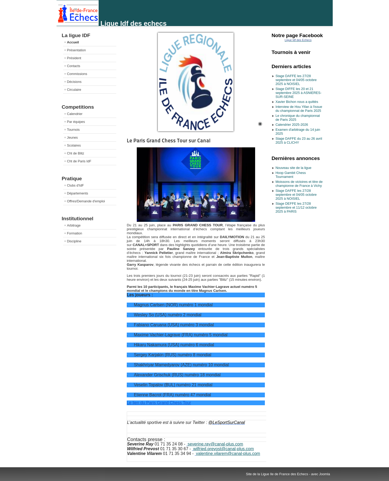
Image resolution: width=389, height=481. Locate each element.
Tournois (73, 130)
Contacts (73, 66)
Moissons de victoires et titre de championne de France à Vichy (298, 184)
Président (74, 58)
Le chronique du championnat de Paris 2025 (297, 118)
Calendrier (75, 114)
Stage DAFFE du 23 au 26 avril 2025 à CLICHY (298, 140)
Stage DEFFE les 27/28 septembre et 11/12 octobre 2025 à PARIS (296, 207)
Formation (74, 233)
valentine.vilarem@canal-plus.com (228, 453)
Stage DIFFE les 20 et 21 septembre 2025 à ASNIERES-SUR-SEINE (298, 93)
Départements (77, 193)
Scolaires (74, 145)
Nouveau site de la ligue (293, 168)
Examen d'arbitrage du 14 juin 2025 (297, 132)
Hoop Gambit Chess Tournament (290, 175)
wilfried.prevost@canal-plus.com (223, 449)
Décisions (74, 82)
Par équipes (76, 122)
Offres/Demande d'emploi (86, 201)
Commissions (77, 74)
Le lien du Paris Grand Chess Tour (159, 402)
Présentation (76, 50)
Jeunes (72, 137)
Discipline (74, 241)
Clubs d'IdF (75, 185)
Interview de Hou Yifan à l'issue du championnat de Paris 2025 (298, 109)
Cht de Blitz (75, 153)
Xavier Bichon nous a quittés (296, 102)
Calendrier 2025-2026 (291, 125)
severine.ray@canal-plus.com (215, 444)
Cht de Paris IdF (79, 161)
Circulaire (74, 90)
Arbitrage (74, 225)
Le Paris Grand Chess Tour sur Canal (168, 140)
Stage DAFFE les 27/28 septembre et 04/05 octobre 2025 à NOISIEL (296, 80)
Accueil (73, 42)
